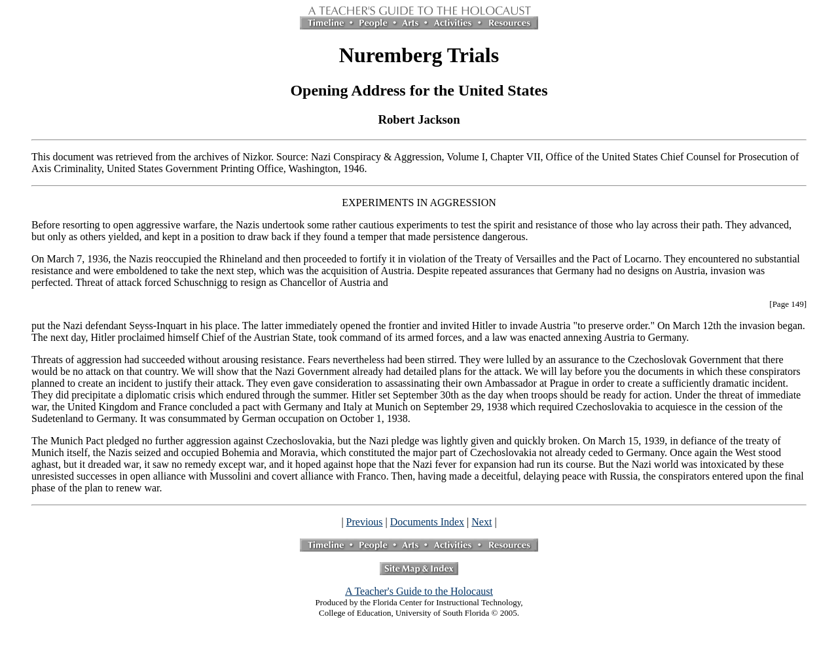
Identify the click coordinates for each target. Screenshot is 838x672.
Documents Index (427, 521)
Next (481, 521)
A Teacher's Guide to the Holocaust (419, 591)
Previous (364, 521)
